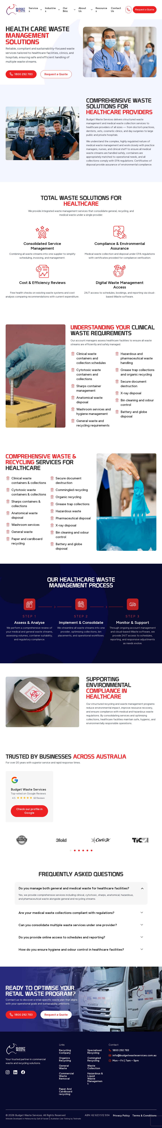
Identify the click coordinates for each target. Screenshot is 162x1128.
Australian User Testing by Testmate (66, 1119)
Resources (101, 10)
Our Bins (65, 10)
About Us (82, 10)
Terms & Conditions (144, 1115)
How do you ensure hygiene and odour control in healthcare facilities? (71, 949)
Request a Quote (144, 9)
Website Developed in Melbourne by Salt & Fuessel (27, 1119)
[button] (70, 850)
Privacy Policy (121, 1115)
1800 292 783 (21, 74)
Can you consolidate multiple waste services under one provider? (68, 925)
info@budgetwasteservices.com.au (134, 1055)
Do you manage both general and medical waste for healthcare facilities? (74, 888)
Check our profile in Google (29, 811)
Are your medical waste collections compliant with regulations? (66, 913)
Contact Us (116, 10)
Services (33, 10)
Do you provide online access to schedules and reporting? (62, 937)
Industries (50, 10)
